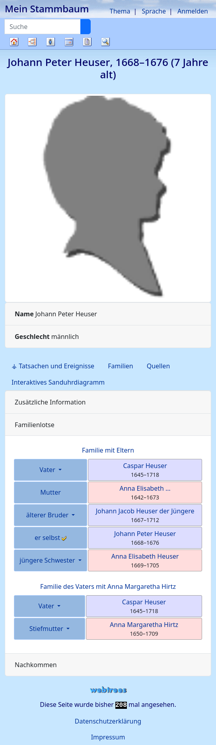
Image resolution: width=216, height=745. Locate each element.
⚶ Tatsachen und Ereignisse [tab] (53, 366)
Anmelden (192, 11)
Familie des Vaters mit (108, 586)
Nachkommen (36, 664)
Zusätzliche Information (50, 402)
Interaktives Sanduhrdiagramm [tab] (58, 382)
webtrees (108, 690)
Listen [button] (50, 41)
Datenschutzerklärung (108, 721)
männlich (47, 336)
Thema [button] (120, 11)
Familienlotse (34, 424)
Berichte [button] (87, 41)
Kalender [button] (68, 41)
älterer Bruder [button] (48, 515)
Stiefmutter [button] (47, 628)
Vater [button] (48, 469)
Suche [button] (105, 41)
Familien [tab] (120, 366)
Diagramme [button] (32, 41)
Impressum (108, 737)
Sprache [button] (154, 11)
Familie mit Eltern (108, 450)
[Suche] (85, 26)
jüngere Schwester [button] (47, 560)
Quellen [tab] (158, 366)
